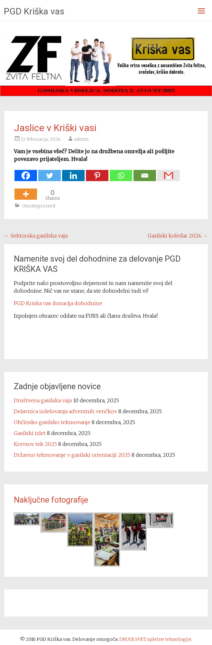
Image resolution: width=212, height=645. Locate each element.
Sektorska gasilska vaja (36, 235)
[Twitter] (49, 172)
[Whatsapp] (121, 172)
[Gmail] (168, 172)
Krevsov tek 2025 (35, 444)
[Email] (145, 172)
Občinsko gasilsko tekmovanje (52, 422)
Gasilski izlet (30, 433)
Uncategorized (38, 206)
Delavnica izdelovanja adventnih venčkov (65, 411)
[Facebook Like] (183, 171)
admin (81, 139)
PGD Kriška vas (34, 11)
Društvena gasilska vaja (43, 400)
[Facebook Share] (181, 171)
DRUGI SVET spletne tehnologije (155, 639)
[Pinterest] (97, 172)
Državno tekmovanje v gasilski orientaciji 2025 (72, 455)
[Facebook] (25, 172)
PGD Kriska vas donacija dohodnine (58, 303)
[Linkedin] (73, 172)
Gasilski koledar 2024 (178, 235)
